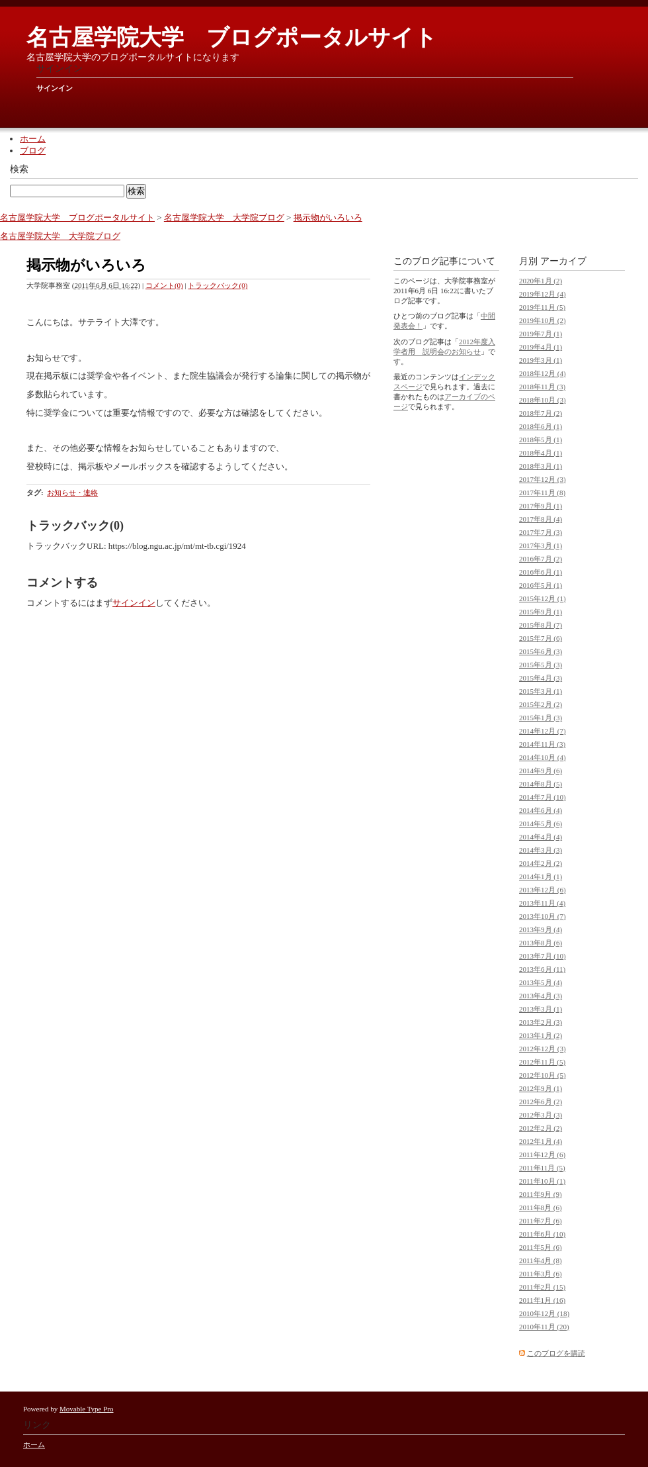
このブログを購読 (556, 1353)
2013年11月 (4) (542, 903)
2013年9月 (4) (540, 929)
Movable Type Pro (87, 1409)
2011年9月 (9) (540, 1194)
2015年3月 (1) (540, 691)
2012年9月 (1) (540, 1088)
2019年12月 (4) (542, 294)
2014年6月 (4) (540, 810)
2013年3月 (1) (540, 1009)
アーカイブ (563, 261)
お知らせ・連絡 (72, 493)
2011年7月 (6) (540, 1221)
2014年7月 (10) (542, 797)
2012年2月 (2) (540, 1128)
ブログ (33, 151)
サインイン (54, 88)
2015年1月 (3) (540, 718)
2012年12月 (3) (542, 1049)
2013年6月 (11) (542, 969)
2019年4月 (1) (540, 347)
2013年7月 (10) (542, 956)
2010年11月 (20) (544, 1327)
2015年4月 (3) (540, 678)
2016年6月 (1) (540, 572)
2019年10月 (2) (542, 320)
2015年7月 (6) (540, 638)
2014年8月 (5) (540, 784)
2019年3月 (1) (540, 360)
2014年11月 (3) (542, 744)
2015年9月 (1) (540, 612)
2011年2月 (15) (542, 1287)
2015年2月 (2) (540, 704)
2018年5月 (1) (540, 440)
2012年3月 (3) (540, 1115)
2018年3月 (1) (540, 466)
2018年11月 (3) (542, 387)
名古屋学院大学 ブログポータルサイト (231, 37)
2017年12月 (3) (542, 479)
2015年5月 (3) (540, 665)
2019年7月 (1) (540, 334)
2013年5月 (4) (540, 982)
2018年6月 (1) (540, 426)
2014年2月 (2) (540, 863)
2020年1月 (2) (540, 281)
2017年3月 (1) (540, 545)
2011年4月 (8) (540, 1260)
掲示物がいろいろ (328, 217)
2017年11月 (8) (542, 493)
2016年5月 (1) (540, 585)
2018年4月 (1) (540, 453)
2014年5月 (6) (540, 824)
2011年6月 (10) (542, 1234)
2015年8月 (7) (540, 625)
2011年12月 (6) (542, 1155)
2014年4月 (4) (540, 837)
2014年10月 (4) (542, 757)
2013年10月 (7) (542, 916)
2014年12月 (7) (542, 731)
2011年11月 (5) (542, 1168)
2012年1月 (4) (540, 1141)
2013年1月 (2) (540, 1035)
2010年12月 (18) (544, 1313)
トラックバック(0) (217, 285)
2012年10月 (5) (542, 1075)
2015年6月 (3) (540, 651)
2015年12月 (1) (542, 598)
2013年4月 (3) (540, 996)
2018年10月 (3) (542, 400)
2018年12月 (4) (542, 373)
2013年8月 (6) (540, 943)
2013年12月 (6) (542, 890)
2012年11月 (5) (542, 1062)
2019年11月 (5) (542, 307)
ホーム (33, 139)
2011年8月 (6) (540, 1207)
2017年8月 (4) (540, 519)
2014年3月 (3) (540, 850)
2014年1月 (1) (540, 876)
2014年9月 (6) (540, 771)
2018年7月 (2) (540, 413)
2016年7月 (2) (540, 559)
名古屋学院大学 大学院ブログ (224, 217)
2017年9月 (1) (540, 506)
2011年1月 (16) (542, 1300)
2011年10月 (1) (542, 1181)
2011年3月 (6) (540, 1274)
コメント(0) (164, 285)
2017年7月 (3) (540, 532)
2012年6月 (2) (540, 1102)
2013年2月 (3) (540, 1022)
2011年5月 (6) (540, 1247)
